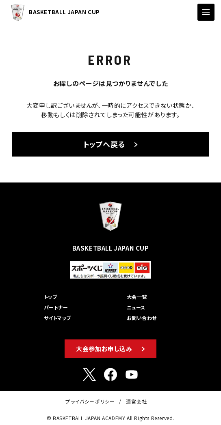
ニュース (136, 307)
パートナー (56, 307)
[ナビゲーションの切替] (205, 12)
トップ (50, 296)
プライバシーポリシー (90, 401)
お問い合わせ (142, 317)
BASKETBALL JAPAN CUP (53, 12)
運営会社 (136, 401)
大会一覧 (137, 296)
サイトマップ (57, 317)
